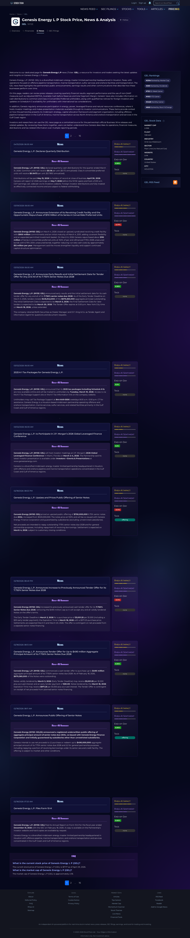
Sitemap (31, 910)
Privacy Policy (73, 903)
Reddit (159, 903)
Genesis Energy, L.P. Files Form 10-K (33, 808)
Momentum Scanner (116, 907)
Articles (116, 897)
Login (134, 3)
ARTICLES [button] (158, 9)
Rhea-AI (31, 907)
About (30, 897)
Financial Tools (116, 917)
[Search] (166, 3)
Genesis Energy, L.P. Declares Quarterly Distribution (41, 151)
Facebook (159, 900)
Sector (147, 146)
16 (80, 136)
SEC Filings (53, 31)
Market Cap (150, 125)
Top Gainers (116, 900)
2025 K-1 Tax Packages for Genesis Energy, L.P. (38, 372)
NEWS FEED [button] (89, 9)
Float (147, 132)
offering (125, 520)
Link (146, 155)
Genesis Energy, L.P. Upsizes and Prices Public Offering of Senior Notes (51, 497)
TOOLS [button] (142, 9)
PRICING (174, 9)
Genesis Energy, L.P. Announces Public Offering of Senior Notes (48, 715)
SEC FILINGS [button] (109, 9)
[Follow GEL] (124, 20)
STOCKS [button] (128, 9)
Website (148, 153)
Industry (148, 139)
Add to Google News (159, 907)
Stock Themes (116, 910)
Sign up (142, 3)
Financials (28, 31)
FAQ (31, 903)
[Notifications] (150, 3)
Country (148, 159)
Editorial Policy (31, 900)
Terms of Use (73, 897)
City (146, 166)
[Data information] (164, 121)
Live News (116, 914)
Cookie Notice (73, 900)
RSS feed (159, 897)
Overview (15, 31)
